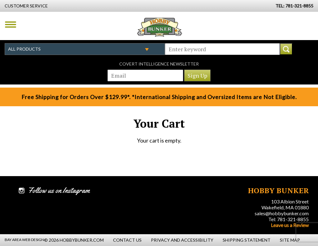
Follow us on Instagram (59, 190)
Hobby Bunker (159, 27)
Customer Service (26, 5)
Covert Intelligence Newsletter (159, 63)
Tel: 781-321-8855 (288, 219)
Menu (10, 24)
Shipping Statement (246, 240)
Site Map (290, 240)
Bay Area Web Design (24, 239)
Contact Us (127, 240)
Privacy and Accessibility (182, 240)
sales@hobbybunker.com (282, 213)
